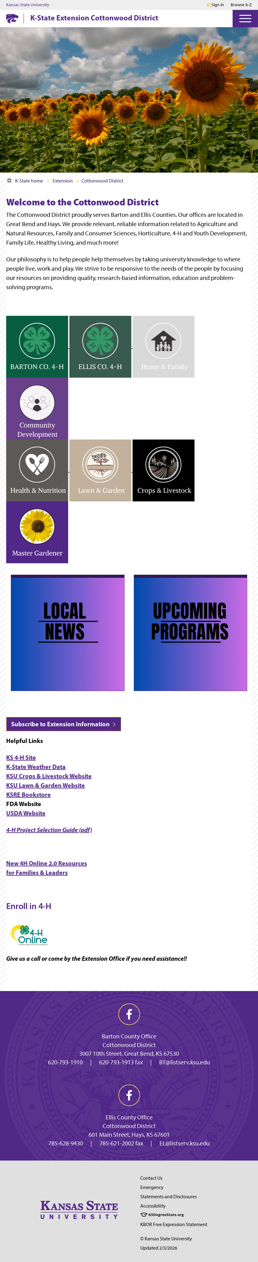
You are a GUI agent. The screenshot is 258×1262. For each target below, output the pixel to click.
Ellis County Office (129, 1117)
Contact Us (151, 1178)
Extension (63, 181)
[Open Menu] (245, 18)
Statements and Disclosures (168, 1197)
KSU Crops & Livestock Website (49, 776)
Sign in (218, 4)
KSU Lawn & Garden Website (45, 785)
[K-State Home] (12, 18)
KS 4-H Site (21, 757)
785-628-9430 (65, 1143)
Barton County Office (129, 1036)
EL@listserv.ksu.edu (185, 1143)
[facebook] (129, 1014)
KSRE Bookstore (28, 794)
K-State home (25, 181)
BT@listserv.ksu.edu (184, 1062)
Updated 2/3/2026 (158, 1248)
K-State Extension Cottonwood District (94, 17)
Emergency (152, 1187)
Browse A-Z (241, 4)
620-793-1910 (65, 1062)
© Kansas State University (166, 1239)
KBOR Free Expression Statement (173, 1224)
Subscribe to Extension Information (63, 724)
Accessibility (153, 1206)
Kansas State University (27, 4)
